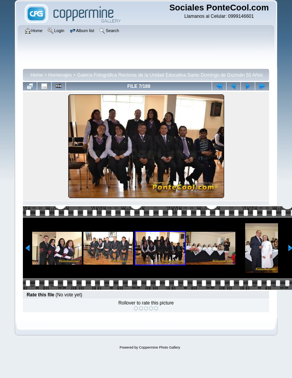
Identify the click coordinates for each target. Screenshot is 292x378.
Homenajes (60, 75)
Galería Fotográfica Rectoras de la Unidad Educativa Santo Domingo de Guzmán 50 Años (170, 75)
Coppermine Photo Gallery (159, 347)
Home (37, 75)
